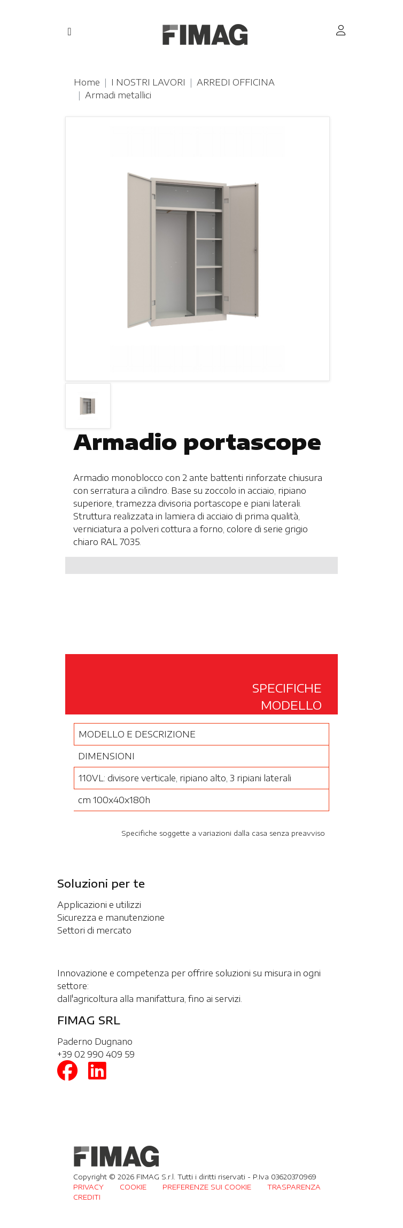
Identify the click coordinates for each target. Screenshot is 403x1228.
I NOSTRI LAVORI (148, 82)
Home (87, 82)
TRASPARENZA (294, 1187)
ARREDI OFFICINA (236, 82)
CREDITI (86, 1197)
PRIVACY (88, 1187)
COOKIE (133, 1187)
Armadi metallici (118, 95)
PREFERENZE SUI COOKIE (206, 1187)
